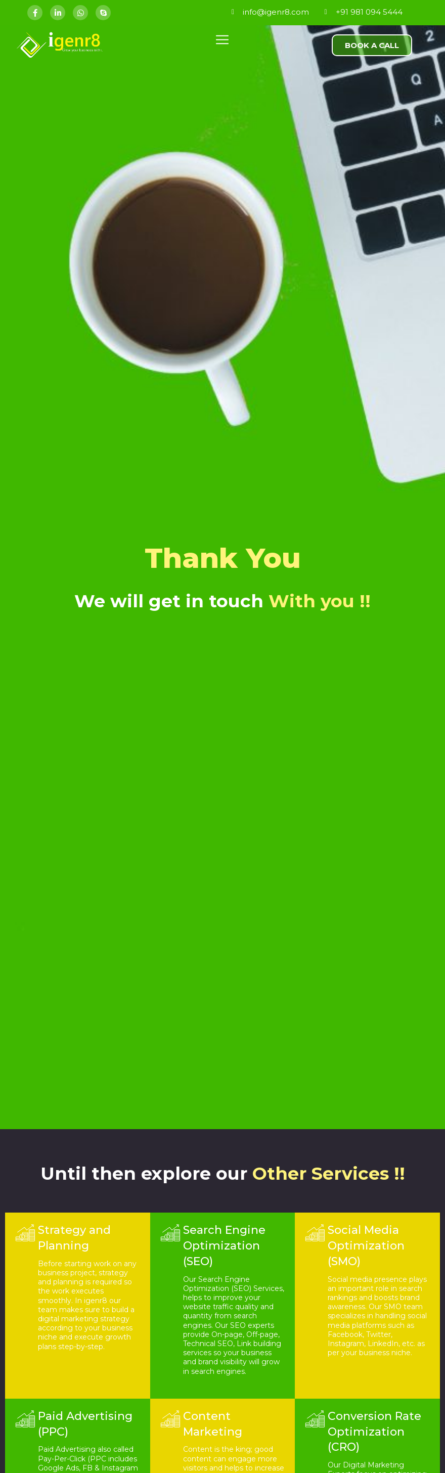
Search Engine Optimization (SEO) (224, 1245)
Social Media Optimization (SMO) (366, 1245)
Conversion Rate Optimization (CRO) (374, 1431)
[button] (372, 45)
